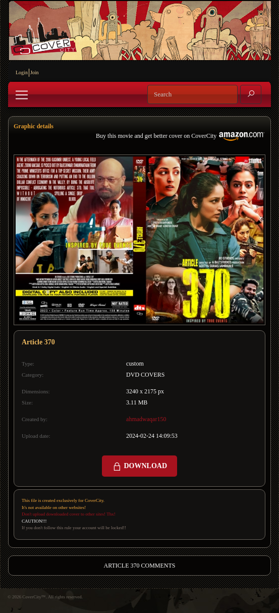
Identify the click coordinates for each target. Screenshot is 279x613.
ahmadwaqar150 (146, 419)
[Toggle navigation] (21, 95)
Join (34, 72)
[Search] (192, 94)
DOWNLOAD (139, 467)
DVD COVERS (145, 374)
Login (22, 72)
